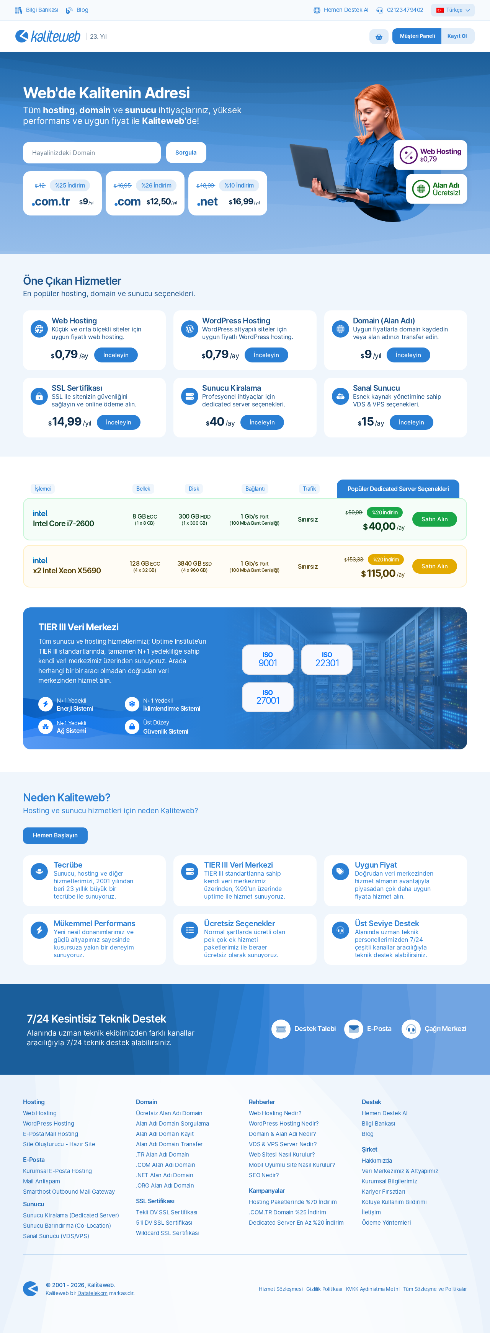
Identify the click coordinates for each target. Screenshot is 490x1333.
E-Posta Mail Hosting (50, 1133)
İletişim (371, 1212)
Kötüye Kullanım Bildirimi (394, 1202)
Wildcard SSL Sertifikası (167, 1233)
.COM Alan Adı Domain (165, 1164)
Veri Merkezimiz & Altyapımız (400, 1171)
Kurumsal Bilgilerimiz (389, 1181)
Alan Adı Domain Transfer (169, 1144)
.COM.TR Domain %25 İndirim (287, 1212)
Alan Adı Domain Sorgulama (172, 1123)
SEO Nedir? (264, 1175)
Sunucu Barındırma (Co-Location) (67, 1225)
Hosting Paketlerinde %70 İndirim (293, 1202)
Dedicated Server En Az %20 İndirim (296, 1222)
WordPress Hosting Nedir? (284, 1123)
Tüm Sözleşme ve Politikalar (435, 1289)
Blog (368, 1133)
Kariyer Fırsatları (383, 1191)
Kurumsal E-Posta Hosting (57, 1171)
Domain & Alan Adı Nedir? (282, 1133)
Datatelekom (92, 1293)
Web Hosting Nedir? (275, 1113)
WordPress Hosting (48, 1123)
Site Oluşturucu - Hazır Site (59, 1144)
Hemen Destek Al (385, 1113)
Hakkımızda (377, 1160)
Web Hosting (40, 1113)
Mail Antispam (41, 1181)
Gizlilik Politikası (324, 1289)
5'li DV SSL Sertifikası (164, 1222)
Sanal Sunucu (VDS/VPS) (56, 1236)
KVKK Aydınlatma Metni (373, 1289)
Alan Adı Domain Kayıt (165, 1133)
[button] (186, 152)
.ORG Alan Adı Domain (165, 1185)
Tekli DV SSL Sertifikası (167, 1212)
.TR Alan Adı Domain (162, 1154)
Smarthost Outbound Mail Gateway (69, 1191)
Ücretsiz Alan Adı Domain (169, 1113)
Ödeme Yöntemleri (386, 1222)
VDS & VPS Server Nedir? (283, 1144)
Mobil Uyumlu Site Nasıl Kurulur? (292, 1164)
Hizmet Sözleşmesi (281, 1289)
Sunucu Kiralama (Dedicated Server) (71, 1215)
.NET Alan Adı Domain (164, 1175)
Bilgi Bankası (378, 1123)
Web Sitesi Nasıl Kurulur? (282, 1154)
